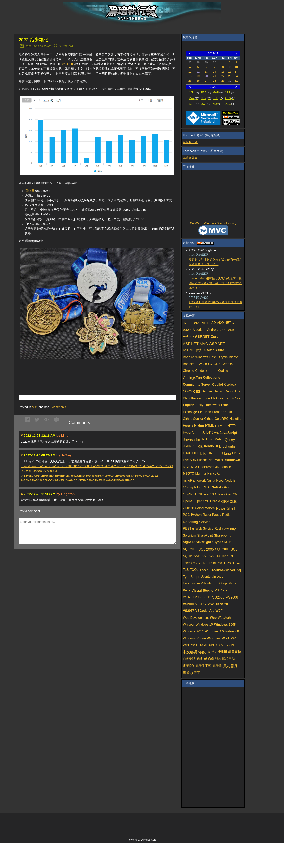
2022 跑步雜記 (33, 39)
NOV (218, 103)
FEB (206, 92)
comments (58, 407)
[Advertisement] (65, 372)
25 (190, 80)
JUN (206, 98)
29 (223, 80)
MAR (218, 92)
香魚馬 (30, 190)
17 (236, 71)
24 (236, 76)
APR (230, 92)
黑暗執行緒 (190, 142)
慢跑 (35, 407)
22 (223, 76)
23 (229, 76)
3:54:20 (67, 64)
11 (190, 71)
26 (198, 80)
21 (214, 76)
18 (190, 76)
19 (198, 76)
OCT (206, 103)
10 (236, 67)
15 (223, 71)
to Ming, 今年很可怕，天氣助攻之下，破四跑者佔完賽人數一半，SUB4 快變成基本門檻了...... (215, 283)
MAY (194, 98)
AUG (230, 98)
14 (214, 71)
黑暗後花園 (190, 158)
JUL (218, 98)
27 (206, 80)
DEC (230, 103)
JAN (194, 92)
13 (206, 71)
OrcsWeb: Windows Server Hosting (213, 223)
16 (229, 71)
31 (236, 80)
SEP (194, 103)
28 (214, 80)
